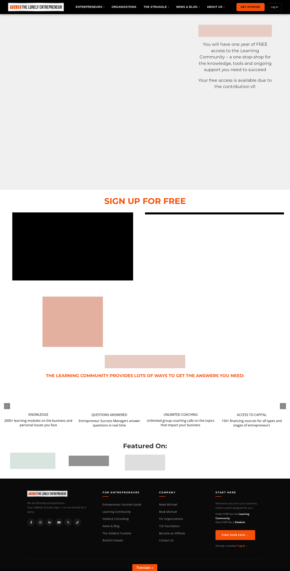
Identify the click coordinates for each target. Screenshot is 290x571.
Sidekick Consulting (116, 519)
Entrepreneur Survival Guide (122, 504)
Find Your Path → (235, 535)
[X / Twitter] (68, 522)
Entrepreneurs (89, 6)
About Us (214, 6)
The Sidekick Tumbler (117, 533)
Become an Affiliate (172, 533)
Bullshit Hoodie (113, 540)
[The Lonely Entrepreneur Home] (60, 494)
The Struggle (155, 6)
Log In (274, 6)
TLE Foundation (169, 526)
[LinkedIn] (49, 522)
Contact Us (166, 540)
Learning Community (117, 512)
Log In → (243, 545)
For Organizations (171, 519)
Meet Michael (168, 504)
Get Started (250, 6)
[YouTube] (59, 522)
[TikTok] (77, 522)
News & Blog (187, 6)
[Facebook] (31, 522)
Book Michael (168, 512)
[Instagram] (40, 522)
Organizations (124, 6)
